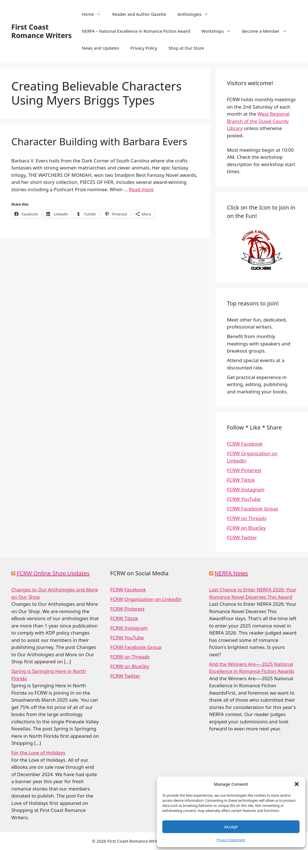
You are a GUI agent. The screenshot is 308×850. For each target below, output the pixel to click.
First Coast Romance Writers (41, 31)
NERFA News (231, 573)
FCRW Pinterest (244, 470)
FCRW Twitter (242, 537)
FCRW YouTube (244, 499)
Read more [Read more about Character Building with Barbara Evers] (141, 189)
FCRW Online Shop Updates (53, 573)
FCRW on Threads (247, 518)
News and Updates (100, 48)
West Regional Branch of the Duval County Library (258, 121)
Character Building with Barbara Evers (99, 141)
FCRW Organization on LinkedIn (146, 599)
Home (94, 14)
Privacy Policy (143, 48)
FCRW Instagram (246, 489)
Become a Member (267, 31)
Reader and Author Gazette (139, 14)
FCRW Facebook (245, 444)
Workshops (218, 31)
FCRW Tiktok (241, 480)
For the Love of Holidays (38, 752)
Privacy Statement (231, 840)
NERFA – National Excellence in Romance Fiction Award (136, 31)
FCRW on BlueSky (246, 528)
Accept (231, 826)
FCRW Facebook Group (252, 508)
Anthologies (196, 14)
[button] (297, 784)
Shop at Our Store (186, 48)
